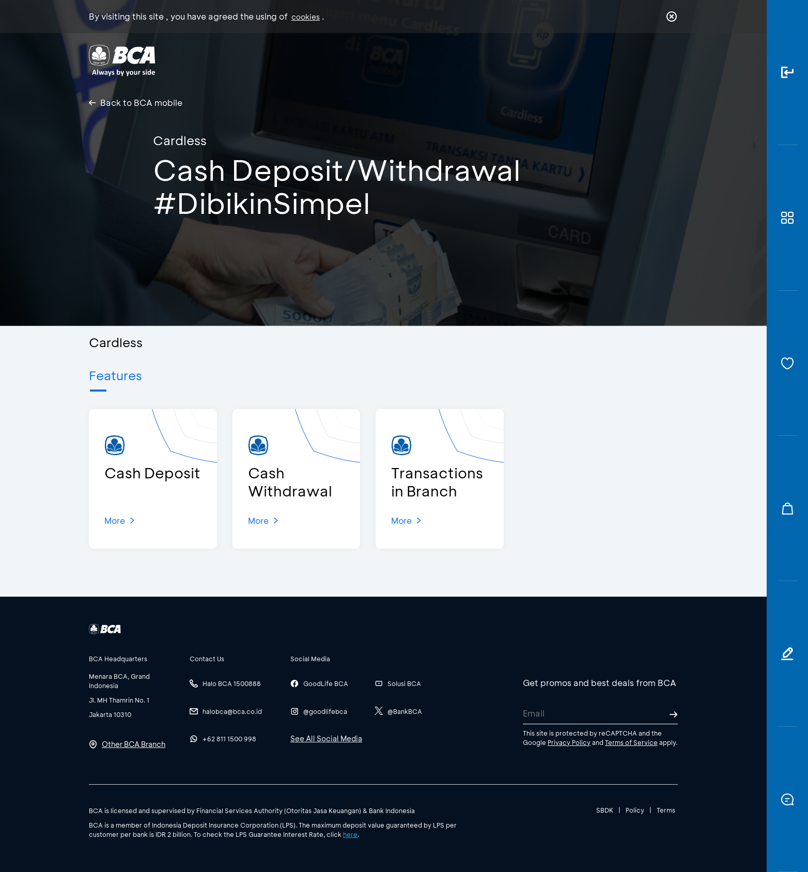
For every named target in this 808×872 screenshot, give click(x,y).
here (350, 834)
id (650, 60)
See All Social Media (326, 738)
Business (369, 59)
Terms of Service (631, 742)
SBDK (604, 810)
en (668, 60)
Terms (666, 810)
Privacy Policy (569, 742)
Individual (300, 59)
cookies (305, 17)
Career (512, 59)
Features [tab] (115, 375)
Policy (635, 810)
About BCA (442, 59)
